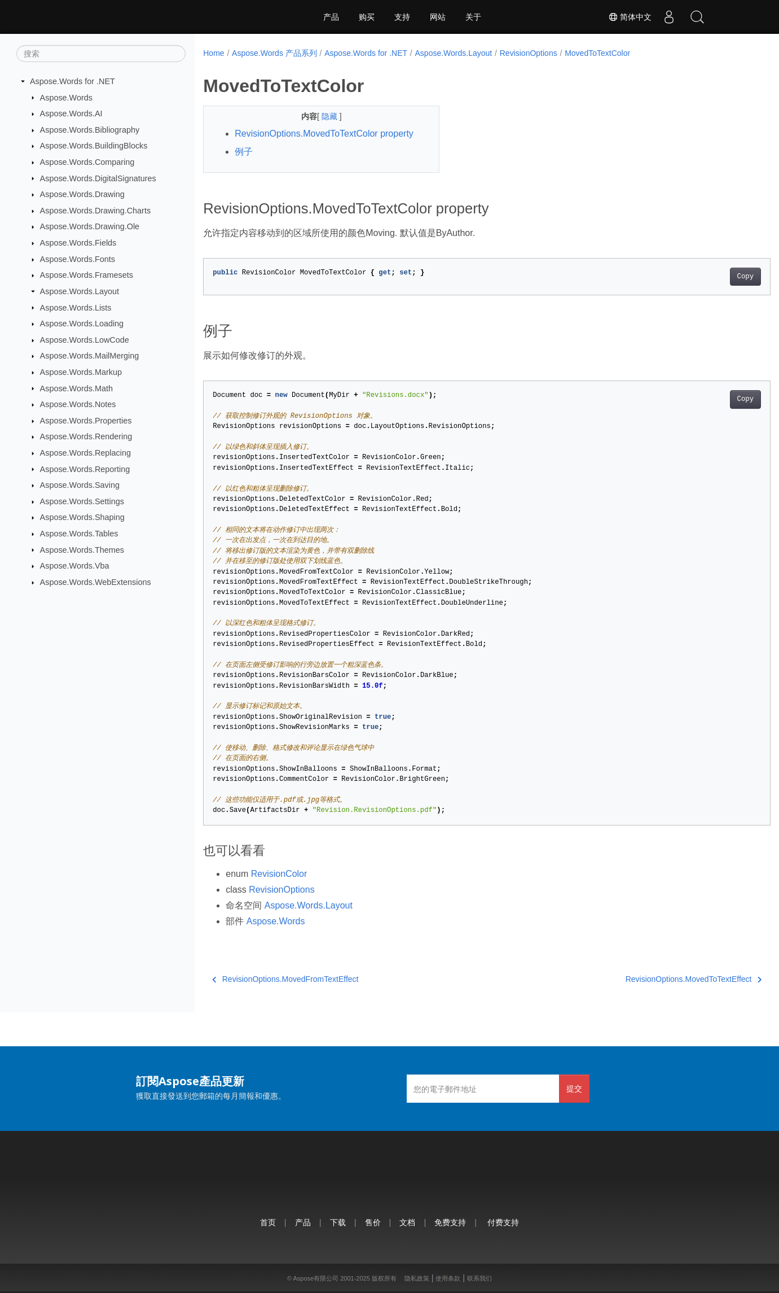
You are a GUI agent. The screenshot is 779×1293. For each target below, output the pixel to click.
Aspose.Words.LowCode (84, 339)
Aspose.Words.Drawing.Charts (95, 210)
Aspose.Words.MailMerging (89, 355)
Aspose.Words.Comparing (87, 162)
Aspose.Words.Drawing (82, 194)
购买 (367, 16)
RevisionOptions (528, 53)
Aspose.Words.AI (71, 113)
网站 (438, 16)
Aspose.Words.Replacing (85, 452)
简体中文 (630, 17)
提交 (574, 1088)
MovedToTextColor (597, 53)
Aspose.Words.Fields (78, 242)
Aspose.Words (66, 97)
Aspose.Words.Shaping (82, 517)
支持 (402, 16)
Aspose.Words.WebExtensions (95, 582)
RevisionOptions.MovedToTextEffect (654, 979)
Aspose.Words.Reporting (85, 468)
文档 (407, 1222)
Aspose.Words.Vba (74, 565)
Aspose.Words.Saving (80, 485)
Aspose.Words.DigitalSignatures (98, 177)
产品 (331, 16)
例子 (244, 151)
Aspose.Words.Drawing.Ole (90, 226)
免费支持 (450, 1222)
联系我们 (479, 1278)
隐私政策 (416, 1278)
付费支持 (503, 1222)
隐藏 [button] (322, 116)
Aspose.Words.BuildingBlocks (94, 145)
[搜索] (101, 53)
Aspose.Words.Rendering (86, 436)
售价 (373, 1222)
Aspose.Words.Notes (78, 404)
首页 (268, 1222)
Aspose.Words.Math (76, 387)
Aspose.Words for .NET (72, 81)
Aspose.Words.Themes (82, 549)
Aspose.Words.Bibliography (90, 129)
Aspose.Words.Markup (81, 372)
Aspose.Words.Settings (82, 501)
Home (213, 53)
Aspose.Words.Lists (76, 307)
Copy (706, 277)
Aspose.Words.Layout (80, 291)
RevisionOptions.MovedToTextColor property (324, 133)
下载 (338, 1222)
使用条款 (447, 1278)
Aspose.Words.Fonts (77, 259)
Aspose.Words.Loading (82, 323)
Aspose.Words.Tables (79, 533)
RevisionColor (279, 874)
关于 (473, 16)
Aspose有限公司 (315, 1278)
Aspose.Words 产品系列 (274, 53)
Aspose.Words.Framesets (86, 274)
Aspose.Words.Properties (86, 420)
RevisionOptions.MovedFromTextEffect (285, 979)
